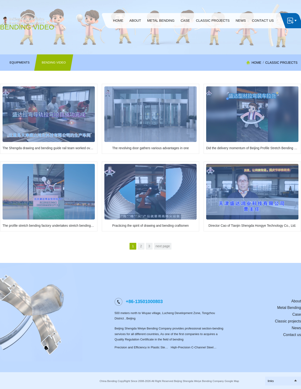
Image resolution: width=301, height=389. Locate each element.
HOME (256, 62)
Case (296, 314)
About (296, 301)
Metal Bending (289, 308)
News (296, 328)
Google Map (232, 381)
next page (163, 246)
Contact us (292, 335)
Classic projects (281, 62)
